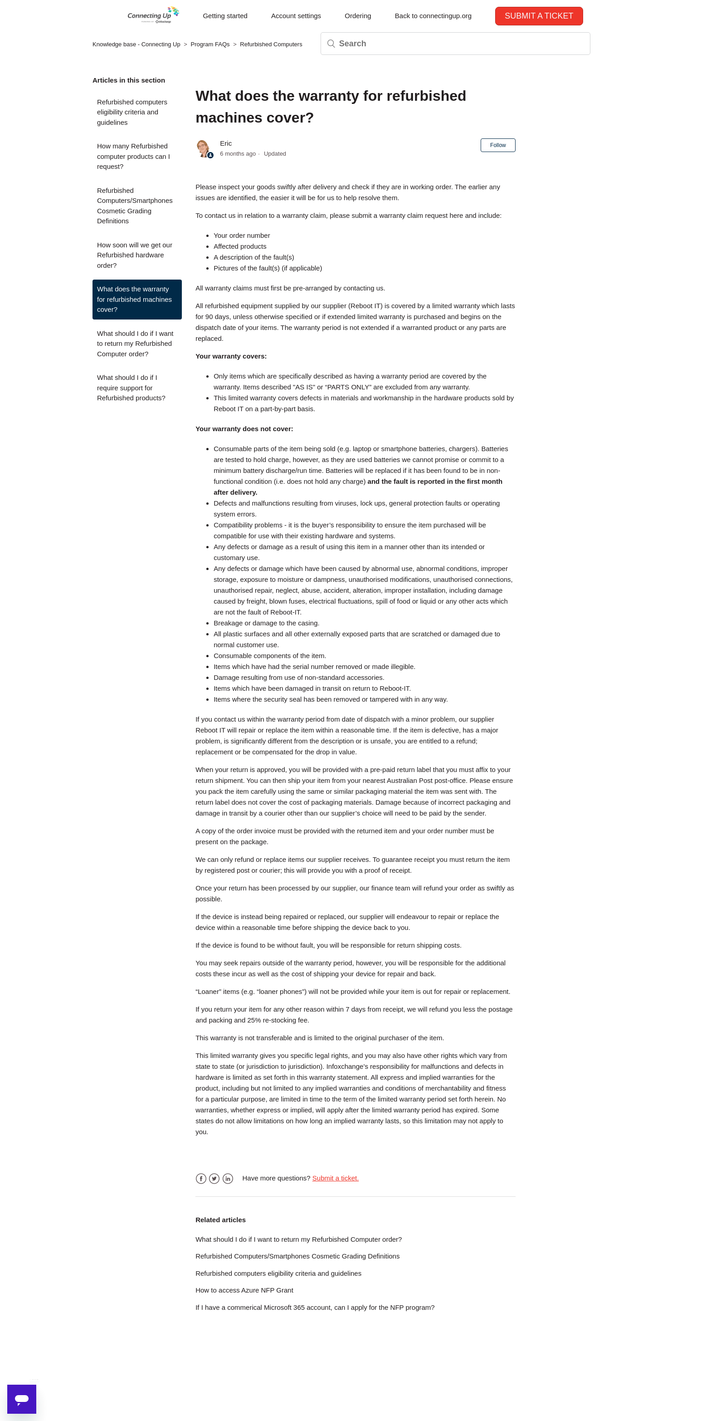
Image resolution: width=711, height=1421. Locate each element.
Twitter (214, 1179)
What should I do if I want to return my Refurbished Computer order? (135, 343)
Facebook (201, 1179)
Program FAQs (210, 44)
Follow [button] (498, 145)
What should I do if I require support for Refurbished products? (131, 388)
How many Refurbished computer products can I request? (133, 156)
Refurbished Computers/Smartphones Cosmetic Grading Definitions (135, 206)
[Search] (455, 43)
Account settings (296, 16)
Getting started (225, 16)
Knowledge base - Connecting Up (136, 44)
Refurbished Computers (271, 44)
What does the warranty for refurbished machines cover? (134, 299)
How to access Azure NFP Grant (244, 1290)
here (456, 215)
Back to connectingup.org (433, 16)
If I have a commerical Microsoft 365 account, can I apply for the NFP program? (314, 1307)
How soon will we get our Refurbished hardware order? (134, 255)
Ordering (358, 16)
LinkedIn (228, 1179)
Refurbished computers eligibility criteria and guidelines (132, 112)
